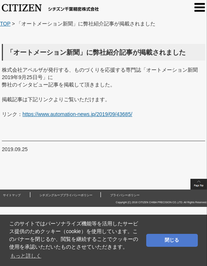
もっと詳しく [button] (25, 256)
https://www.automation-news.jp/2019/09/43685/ (77, 114)
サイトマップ (12, 195)
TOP (5, 24)
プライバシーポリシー (125, 195)
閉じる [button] (172, 240)
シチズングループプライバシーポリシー (65, 195)
